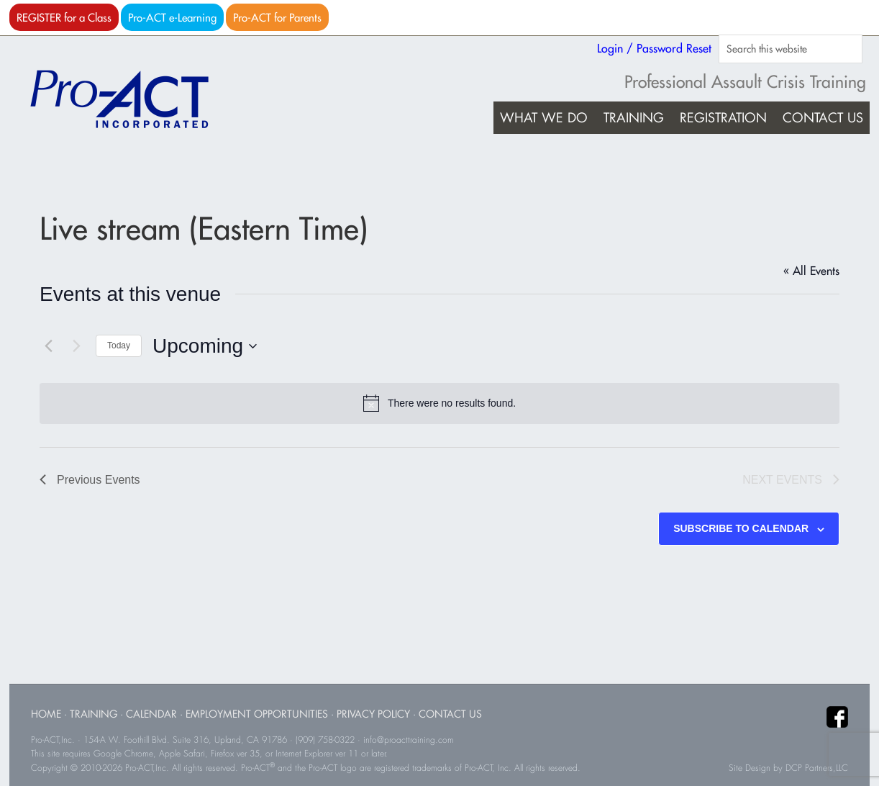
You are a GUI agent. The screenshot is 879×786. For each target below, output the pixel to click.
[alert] (439, 403)
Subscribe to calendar (741, 528)
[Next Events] (76, 346)
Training (93, 713)
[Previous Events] (48, 346)
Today (118, 345)
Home (46, 713)
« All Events (811, 270)
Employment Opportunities (257, 713)
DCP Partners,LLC (816, 768)
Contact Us (450, 713)
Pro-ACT (131, 99)
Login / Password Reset (654, 48)
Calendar (151, 713)
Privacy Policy (373, 713)
